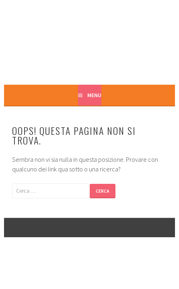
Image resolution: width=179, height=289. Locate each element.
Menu (94, 95)
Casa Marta (89, 43)
